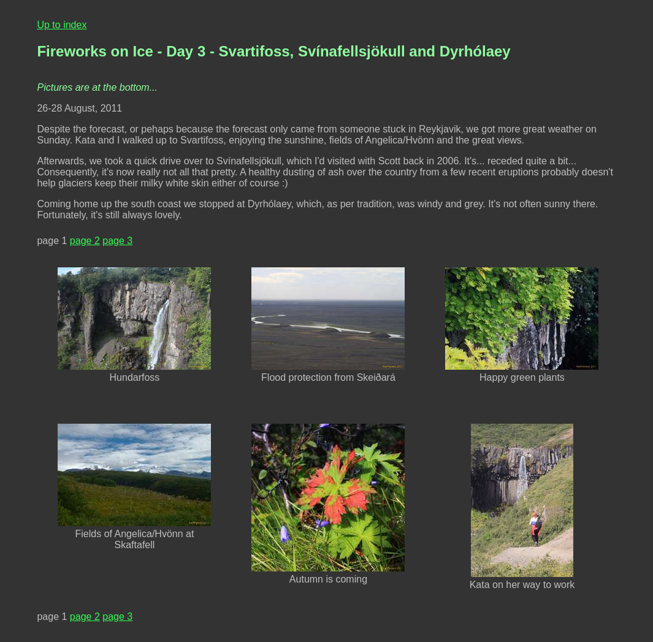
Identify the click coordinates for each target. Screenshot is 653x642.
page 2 (85, 240)
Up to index (61, 25)
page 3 (117, 240)
